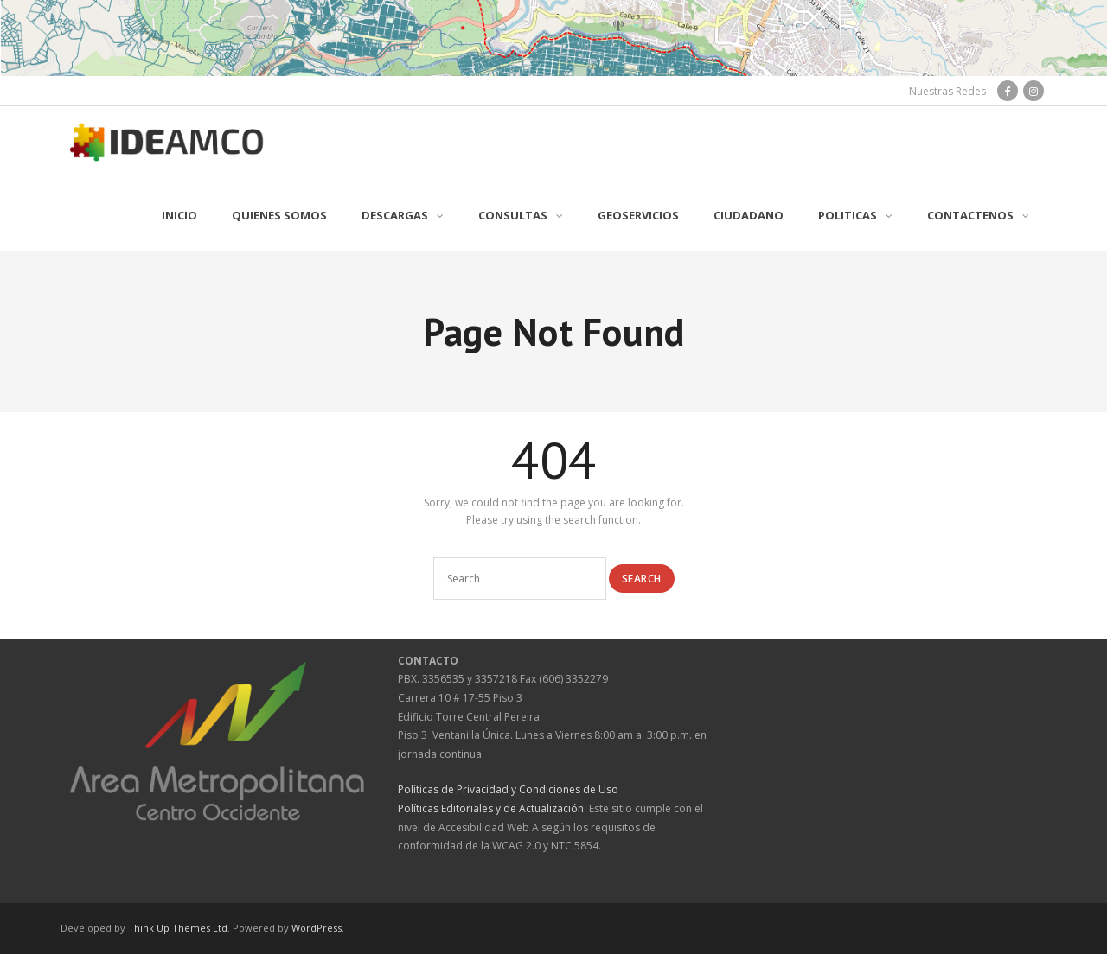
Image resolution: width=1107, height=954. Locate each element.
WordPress (316, 927)
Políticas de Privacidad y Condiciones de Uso (508, 789)
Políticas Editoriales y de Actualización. (492, 808)
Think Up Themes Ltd (177, 927)
